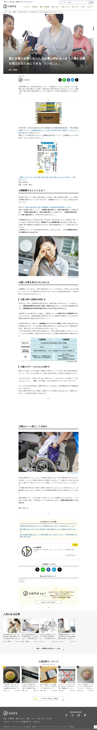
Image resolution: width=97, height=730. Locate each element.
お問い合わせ (6, 726)
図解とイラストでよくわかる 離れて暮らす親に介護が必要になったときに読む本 (45, 177)
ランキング (26, 6)
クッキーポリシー (64, 726)
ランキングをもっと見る (49, 698)
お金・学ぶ (75, 6)
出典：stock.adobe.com (72, 277)
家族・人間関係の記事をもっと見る (48, 648)
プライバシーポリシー (53, 726)
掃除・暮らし (55, 6)
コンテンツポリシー (42, 726)
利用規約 (34, 726)
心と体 (83, 6)
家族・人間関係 (44, 6)
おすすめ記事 (27, 726)
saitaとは (36, 721)
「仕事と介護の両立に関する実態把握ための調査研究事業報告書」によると (47, 207)
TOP (5, 12)
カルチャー (90, 6)
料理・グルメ (66, 6)
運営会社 (72, 726)
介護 (22, 581)
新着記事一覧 (26, 721)
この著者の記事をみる (70, 555)
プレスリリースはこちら (17, 726)
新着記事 (35, 6)
